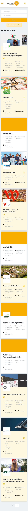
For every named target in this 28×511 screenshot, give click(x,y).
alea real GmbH (8, 134)
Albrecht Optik (8, 97)
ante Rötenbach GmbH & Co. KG (14, 394)
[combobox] (14, 11)
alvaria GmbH (7, 247)
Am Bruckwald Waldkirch (11, 286)
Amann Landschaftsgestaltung (13, 323)
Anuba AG (6, 438)
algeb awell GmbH (9, 172)
